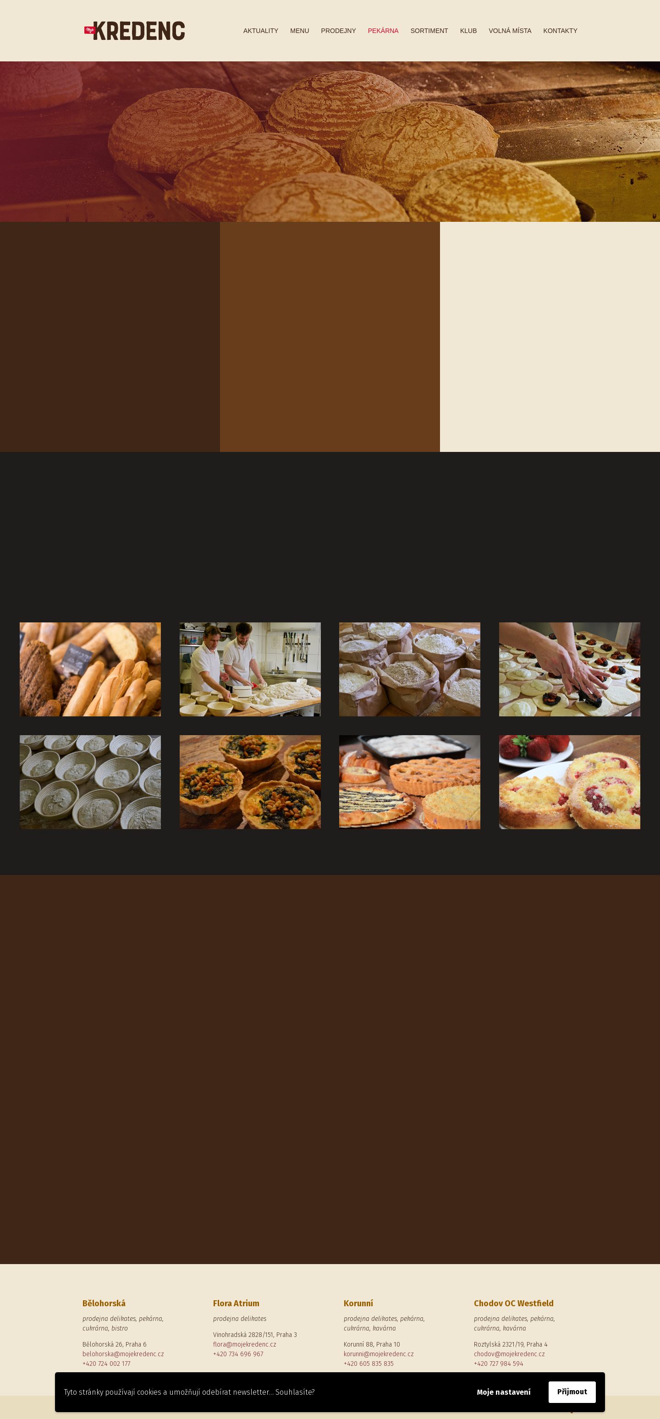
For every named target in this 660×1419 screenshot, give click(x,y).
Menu (299, 31)
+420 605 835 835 (369, 1364)
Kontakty (561, 31)
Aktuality (260, 31)
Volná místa (510, 31)
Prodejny (338, 31)
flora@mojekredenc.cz (244, 1344)
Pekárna (383, 31)
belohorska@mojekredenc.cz (123, 1354)
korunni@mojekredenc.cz (379, 1354)
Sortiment (429, 31)
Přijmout (572, 1391)
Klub (468, 31)
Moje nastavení (504, 1392)
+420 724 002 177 (106, 1364)
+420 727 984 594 (498, 1364)
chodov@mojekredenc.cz (509, 1354)
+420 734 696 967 (238, 1354)
